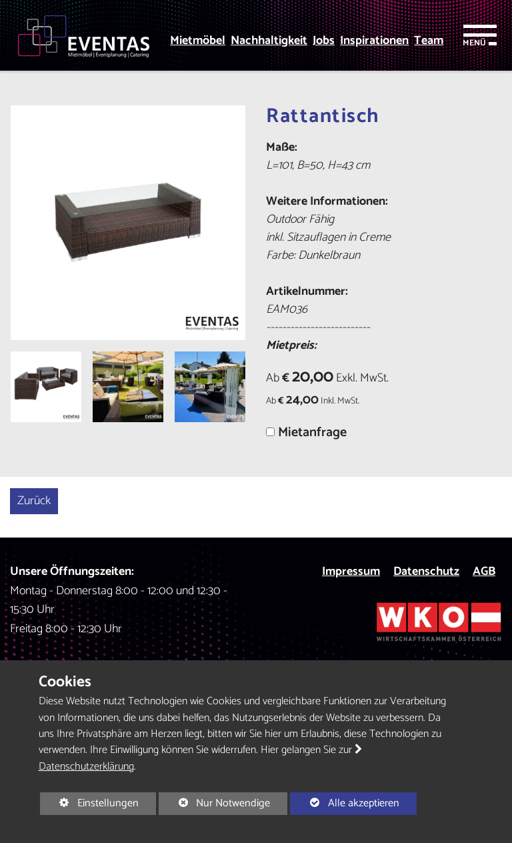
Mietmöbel (197, 40)
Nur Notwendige (214, 804)
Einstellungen (89, 804)
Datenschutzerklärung (86, 767)
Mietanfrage (312, 433)
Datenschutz (426, 572)
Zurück (34, 501)
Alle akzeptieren (344, 803)
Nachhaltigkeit (269, 40)
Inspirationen (374, 40)
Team (428, 40)
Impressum (351, 572)
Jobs (324, 40)
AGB (484, 572)
